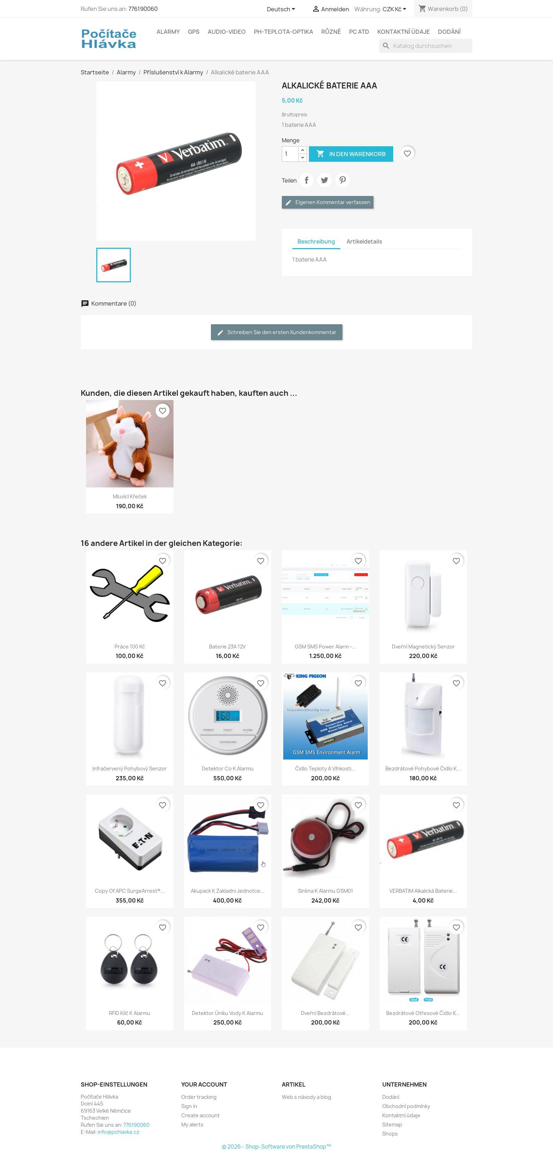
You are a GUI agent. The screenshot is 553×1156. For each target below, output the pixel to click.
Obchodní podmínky (406, 1106)
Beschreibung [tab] (316, 241)
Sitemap (392, 1124)
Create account (200, 1115)
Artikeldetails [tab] (364, 241)
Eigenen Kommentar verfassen (327, 202)
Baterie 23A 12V (227, 646)
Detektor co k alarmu (228, 768)
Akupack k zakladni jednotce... (228, 890)
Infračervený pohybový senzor (129, 768)
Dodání (449, 32)
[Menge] (290, 154)
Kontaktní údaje (403, 32)
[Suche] (425, 46)
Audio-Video (227, 32)
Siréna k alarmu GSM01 (325, 890)
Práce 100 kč (130, 646)
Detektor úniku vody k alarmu (227, 1013)
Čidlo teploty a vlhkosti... (325, 768)
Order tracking (199, 1097)
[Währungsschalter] (396, 9)
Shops (390, 1133)
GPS (194, 32)
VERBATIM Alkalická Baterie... (423, 890)
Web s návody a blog (306, 1097)
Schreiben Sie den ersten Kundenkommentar (276, 332)
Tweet (324, 180)
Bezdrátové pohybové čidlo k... (423, 768)
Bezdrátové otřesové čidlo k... (423, 1013)
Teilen (306, 180)
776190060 (143, 9)
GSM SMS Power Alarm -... (325, 646)
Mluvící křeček (130, 496)
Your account (204, 1084)
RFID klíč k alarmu (129, 1013)
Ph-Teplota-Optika (283, 32)
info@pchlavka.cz (118, 1132)
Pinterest (342, 180)
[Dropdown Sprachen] (282, 9)
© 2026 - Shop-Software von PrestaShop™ (276, 1146)
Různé (331, 32)
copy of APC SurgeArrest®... (130, 890)
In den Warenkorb (351, 154)
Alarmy (168, 32)
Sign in (189, 1106)
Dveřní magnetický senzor (423, 646)
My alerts (192, 1124)
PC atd (359, 32)
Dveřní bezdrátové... (325, 1013)
